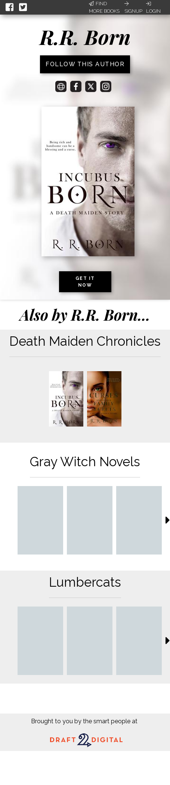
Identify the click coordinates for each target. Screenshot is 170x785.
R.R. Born (85, 36)
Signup (133, 7)
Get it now (85, 282)
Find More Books (104, 7)
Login (153, 7)
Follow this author (85, 64)
